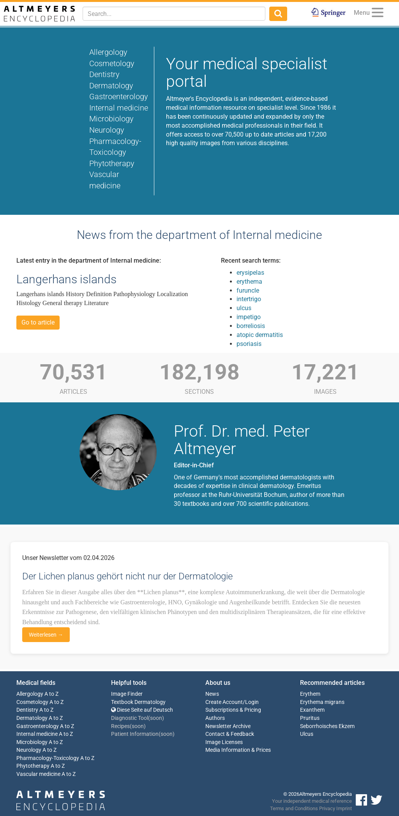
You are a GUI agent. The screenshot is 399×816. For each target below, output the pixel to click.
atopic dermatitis (260, 335)
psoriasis (249, 343)
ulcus (244, 308)
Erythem (310, 694)
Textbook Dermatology (138, 702)
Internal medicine (118, 107)
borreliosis (251, 326)
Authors (215, 718)
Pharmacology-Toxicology (47, 758)
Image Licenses (224, 742)
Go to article (38, 322)
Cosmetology (111, 63)
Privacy (327, 808)
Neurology (106, 130)
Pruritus (310, 718)
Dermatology (111, 85)
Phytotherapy (111, 163)
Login (252, 702)
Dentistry (104, 74)
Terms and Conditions (294, 808)
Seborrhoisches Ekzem (327, 726)
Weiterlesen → (46, 635)
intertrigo (249, 299)
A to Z (51, 694)
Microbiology (111, 118)
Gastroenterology (118, 96)
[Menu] (377, 14)
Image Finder (127, 694)
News (212, 694)
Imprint (344, 808)
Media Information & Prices (238, 750)
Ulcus (306, 734)
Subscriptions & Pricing (233, 710)
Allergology (108, 52)
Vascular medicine (38, 774)
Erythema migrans (322, 702)
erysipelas (250, 272)
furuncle (248, 290)
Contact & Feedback (229, 734)
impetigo (249, 317)
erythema (249, 281)
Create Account (224, 702)
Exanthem (312, 710)
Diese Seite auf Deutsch (142, 710)
